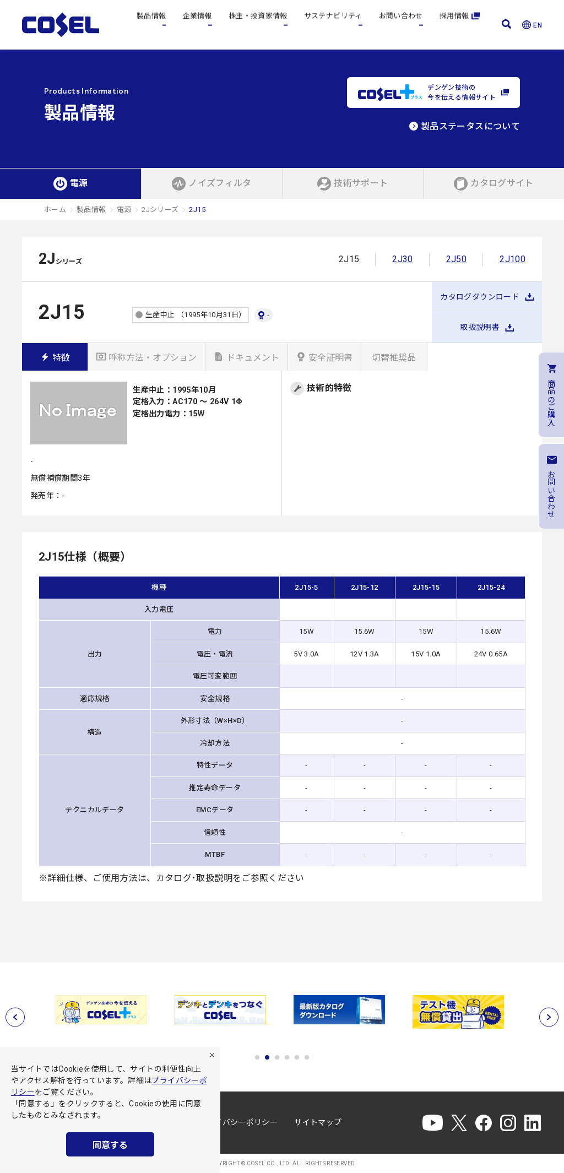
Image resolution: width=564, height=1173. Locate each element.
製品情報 (151, 24)
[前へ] (15, 1017)
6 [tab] (307, 1057)
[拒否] (212, 1055)
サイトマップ (317, 1122)
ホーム (55, 209)
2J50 (456, 259)
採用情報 (460, 24)
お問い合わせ (401, 24)
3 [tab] (277, 1057)
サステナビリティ (333, 24)
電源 (124, 209)
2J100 (512, 259)
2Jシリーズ (160, 209)
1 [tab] (257, 1057)
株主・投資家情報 (258, 24)
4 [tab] (287, 1057)
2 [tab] (267, 1057)
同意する (110, 1145)
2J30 (402, 259)
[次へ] (548, 1017)
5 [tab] (297, 1057)
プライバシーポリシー (238, 1122)
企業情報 (197, 24)
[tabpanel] (103, 1009)
